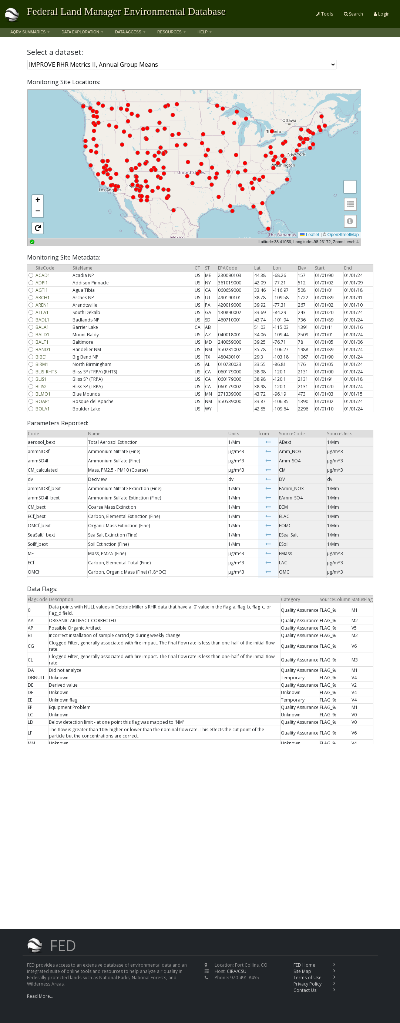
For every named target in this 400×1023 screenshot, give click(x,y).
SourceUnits (339, 433)
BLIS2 (41, 386)
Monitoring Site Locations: (63, 82)
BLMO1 (43, 394)
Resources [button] (169, 32)
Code (33, 433)
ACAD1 (43, 275)
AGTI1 (42, 290)
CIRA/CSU (236, 971)
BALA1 (42, 327)
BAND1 (43, 349)
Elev (302, 268)
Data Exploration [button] (80, 32)
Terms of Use (307, 977)
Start (320, 268)
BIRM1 (42, 364)
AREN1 (42, 305)
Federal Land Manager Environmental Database (126, 11)
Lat (257, 268)
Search (353, 14)
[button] (37, 200)
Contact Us (304, 990)
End (348, 268)
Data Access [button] (128, 32)
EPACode (227, 268)
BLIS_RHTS (46, 372)
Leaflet (309, 234)
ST (207, 268)
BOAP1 (43, 401)
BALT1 (42, 342)
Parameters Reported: (57, 423)
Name (94, 433)
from (264, 433)
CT (197, 268)
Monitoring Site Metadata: (63, 257)
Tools (324, 14)
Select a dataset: (55, 52)
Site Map (302, 971)
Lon (277, 268)
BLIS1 (41, 379)
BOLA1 (43, 409)
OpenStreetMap (343, 234)
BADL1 (43, 320)
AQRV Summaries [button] (28, 32)
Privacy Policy (307, 984)
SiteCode (45, 268)
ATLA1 (42, 312)
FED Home (304, 965)
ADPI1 (42, 283)
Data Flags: (42, 589)
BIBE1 (41, 357)
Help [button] (203, 32)
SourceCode (292, 433)
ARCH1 (43, 297)
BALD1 (43, 334)
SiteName (83, 268)
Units (233, 433)
